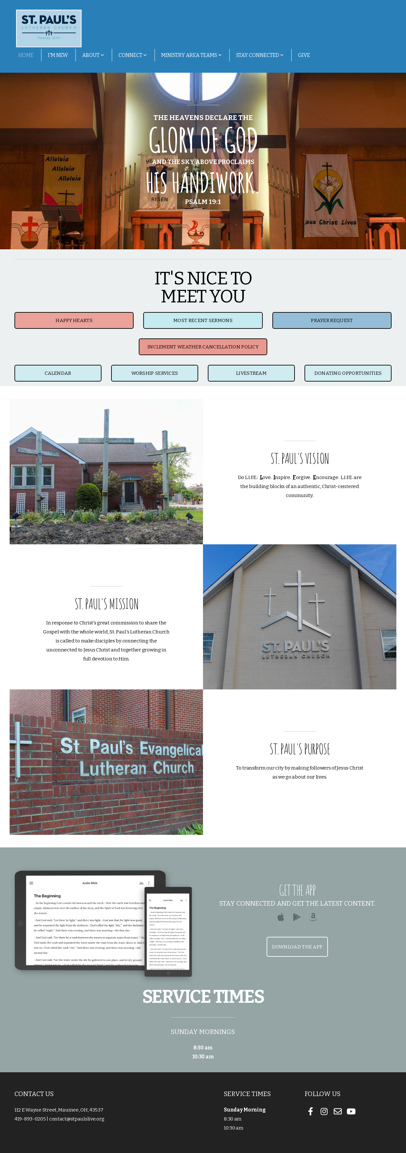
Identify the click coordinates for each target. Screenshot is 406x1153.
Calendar (58, 373)
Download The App (297, 947)
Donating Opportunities (348, 373)
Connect (133, 55)
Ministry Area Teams (191, 55)
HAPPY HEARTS (74, 320)
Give (304, 55)
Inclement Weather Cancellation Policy (203, 347)
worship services (154, 373)
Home (25, 55)
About (93, 55)
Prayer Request (332, 320)
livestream (251, 373)
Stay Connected (260, 55)
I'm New (58, 55)
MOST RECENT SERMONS (203, 320)
